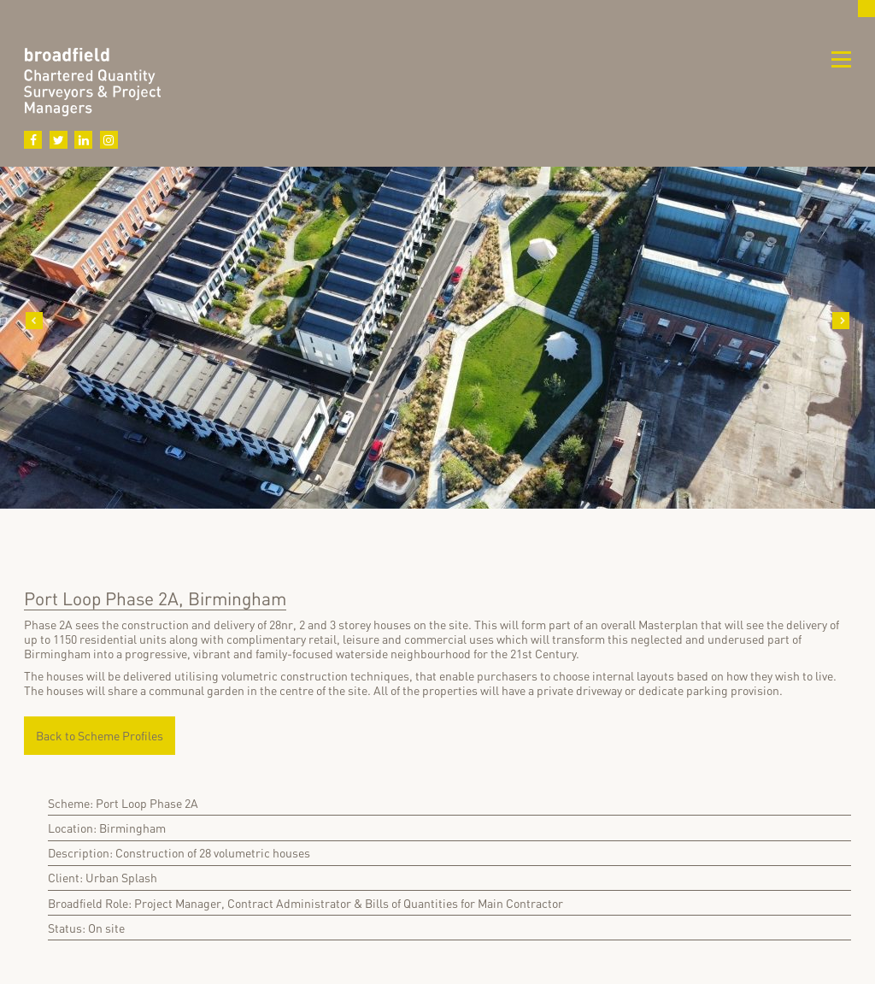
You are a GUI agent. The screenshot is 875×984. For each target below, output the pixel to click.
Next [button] (840, 320)
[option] (437, 359)
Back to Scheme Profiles (99, 735)
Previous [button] (34, 320)
